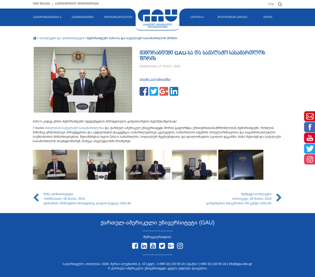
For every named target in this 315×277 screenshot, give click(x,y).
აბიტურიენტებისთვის (47, 17)
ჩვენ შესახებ (41, 3)
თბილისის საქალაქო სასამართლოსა (74, 128)
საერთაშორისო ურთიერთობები (77, 3)
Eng (271, 3)
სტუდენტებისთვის (83, 17)
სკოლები (197, 17)
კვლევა (267, 17)
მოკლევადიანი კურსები (232, 17)
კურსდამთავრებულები (118, 17)
